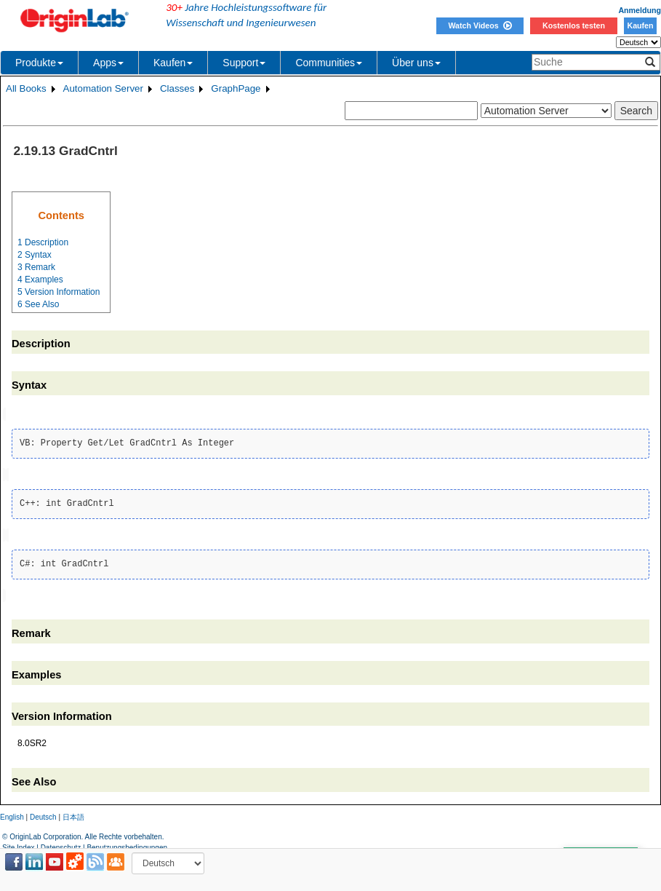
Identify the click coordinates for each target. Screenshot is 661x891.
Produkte (39, 62)
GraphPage (235, 88)
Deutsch (43, 814)
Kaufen (640, 25)
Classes (177, 88)
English (12, 814)
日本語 (73, 814)
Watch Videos (479, 25)
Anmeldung (639, 10)
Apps (108, 62)
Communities (328, 62)
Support (244, 62)
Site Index (18, 844)
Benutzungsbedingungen (127, 844)
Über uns (416, 62)
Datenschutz (61, 844)
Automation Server (103, 88)
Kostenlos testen (573, 25)
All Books (26, 88)
